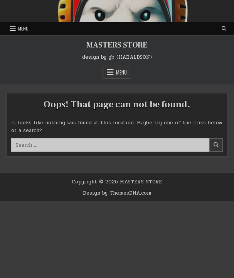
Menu (23, 28)
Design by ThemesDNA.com (117, 193)
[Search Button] (224, 28)
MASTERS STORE (116, 45)
